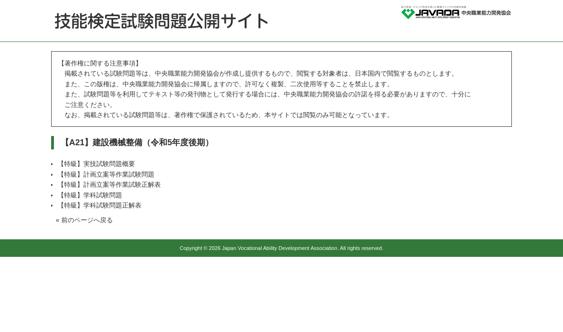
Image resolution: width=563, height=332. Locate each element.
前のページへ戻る (87, 220)
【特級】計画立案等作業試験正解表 (109, 184)
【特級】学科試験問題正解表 (99, 205)
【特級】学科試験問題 (90, 195)
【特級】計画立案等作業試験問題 (106, 174)
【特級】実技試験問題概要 (96, 163)
